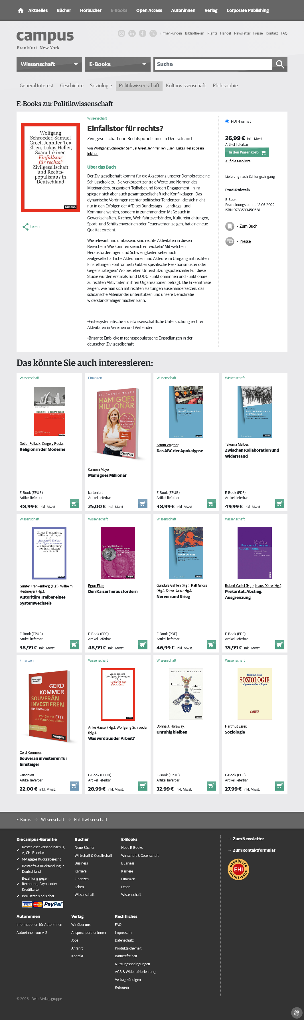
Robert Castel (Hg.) (239, 586)
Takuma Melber (236, 445)
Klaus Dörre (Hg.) (268, 586)
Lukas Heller (185, 148)
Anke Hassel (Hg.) (101, 728)
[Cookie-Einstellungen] (297, 1013)
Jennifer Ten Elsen (161, 148)
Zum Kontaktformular (254, 850)
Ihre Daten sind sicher (38, 896)
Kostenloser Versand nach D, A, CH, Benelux (43, 850)
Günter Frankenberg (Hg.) (39, 586)
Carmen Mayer (99, 470)
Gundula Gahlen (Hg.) (173, 585)
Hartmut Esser (235, 726)
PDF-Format (241, 122)
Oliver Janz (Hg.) (178, 591)
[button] (49, 64)
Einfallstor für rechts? (125, 129)
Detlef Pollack (30, 444)
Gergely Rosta (52, 444)
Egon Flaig (96, 586)
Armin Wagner (167, 445)
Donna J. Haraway (170, 726)
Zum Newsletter (248, 839)
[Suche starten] (280, 64)
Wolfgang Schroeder (109, 148)
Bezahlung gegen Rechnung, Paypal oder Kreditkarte (39, 884)
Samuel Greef (136, 148)
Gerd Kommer (30, 753)
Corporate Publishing (248, 10)
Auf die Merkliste (237, 161)
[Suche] (213, 64)
